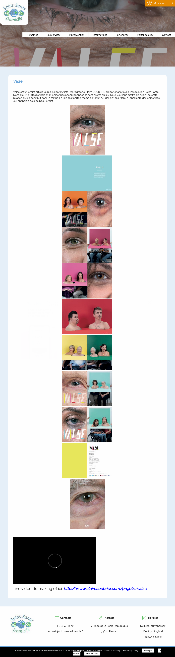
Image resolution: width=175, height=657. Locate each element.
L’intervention (76, 35)
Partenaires (122, 35)
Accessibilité (163, 3)
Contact (166, 35)
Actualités (32, 35)
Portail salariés (145, 35)
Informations (100, 35)
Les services (53, 35)
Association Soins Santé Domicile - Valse (14, 12)
